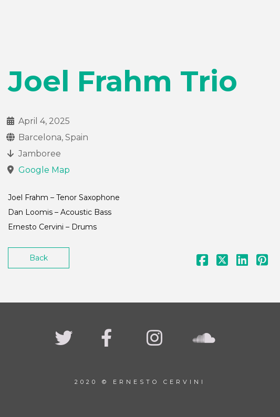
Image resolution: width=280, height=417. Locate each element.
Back (38, 258)
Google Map (44, 170)
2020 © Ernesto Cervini (140, 381)
